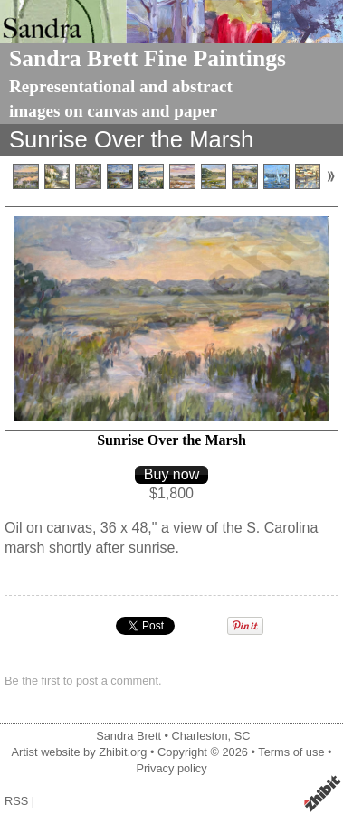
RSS (16, 801)
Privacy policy (171, 768)
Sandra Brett (128, 736)
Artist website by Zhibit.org (79, 752)
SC (242, 736)
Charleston (200, 736)
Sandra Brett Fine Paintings (147, 58)
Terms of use (291, 752)
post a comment (117, 680)
